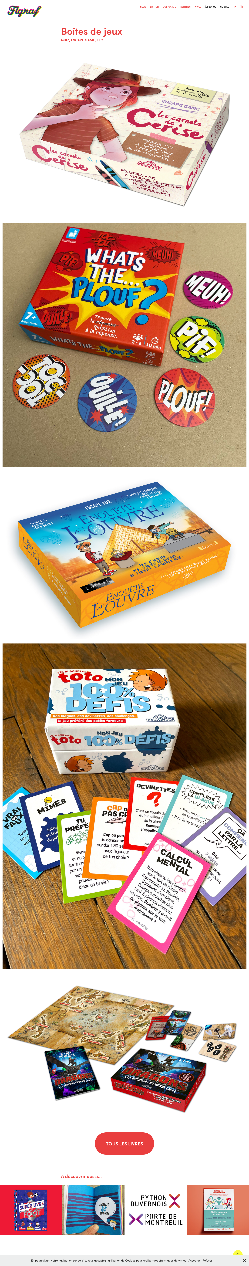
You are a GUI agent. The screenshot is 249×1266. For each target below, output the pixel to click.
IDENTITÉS (185, 6)
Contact (225, 6)
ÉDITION (154, 6)
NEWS (143, 6)
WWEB (198, 6)
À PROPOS (210, 6)
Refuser (207, 1260)
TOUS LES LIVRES (124, 1143)
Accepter (194, 1260)
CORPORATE (169, 6)
